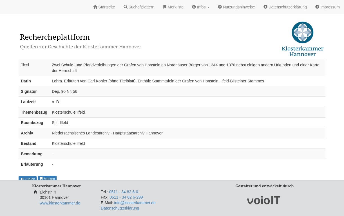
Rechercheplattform (55, 37)
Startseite (104, 7)
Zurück (27, 179)
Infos (200, 7)
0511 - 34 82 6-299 (126, 197)
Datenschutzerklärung (285, 7)
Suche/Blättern (139, 7)
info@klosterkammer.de (135, 203)
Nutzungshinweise (236, 7)
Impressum (327, 7)
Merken (47, 179)
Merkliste (173, 7)
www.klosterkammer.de (60, 203)
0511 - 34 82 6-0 (123, 192)
